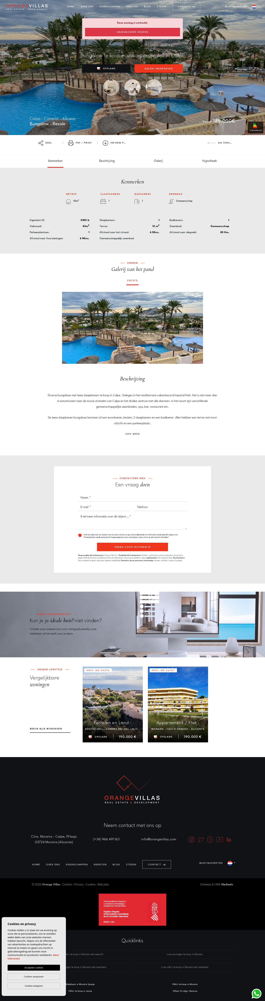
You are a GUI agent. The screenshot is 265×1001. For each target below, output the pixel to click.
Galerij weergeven (158, 69)
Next (198, 328)
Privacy (78, 884)
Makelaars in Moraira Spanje (80, 984)
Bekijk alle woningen (46, 729)
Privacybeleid (89, 537)
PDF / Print (80, 143)
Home (71, 7)
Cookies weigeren (34, 985)
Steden (161, 7)
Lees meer (132, 434)
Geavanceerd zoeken (132, 32)
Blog (147, 7)
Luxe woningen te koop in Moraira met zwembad (80, 967)
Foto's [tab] (132, 280)
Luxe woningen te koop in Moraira (185, 954)
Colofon (67, 884)
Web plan (103, 884)
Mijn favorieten (236, 7)
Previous (67, 328)
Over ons (87, 7)
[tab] (55, 161)
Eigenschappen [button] (110, 7)
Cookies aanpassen (34, 976)
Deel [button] (45, 143)
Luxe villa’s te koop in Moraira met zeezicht (80, 954)
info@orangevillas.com (158, 839)
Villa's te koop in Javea (80, 991)
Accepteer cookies (34, 967)
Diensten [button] (132, 7)
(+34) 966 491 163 (106, 839)
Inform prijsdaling (116, 143)
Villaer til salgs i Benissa (185, 991)
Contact (186, 7)
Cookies (90, 884)
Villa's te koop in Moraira (185, 984)
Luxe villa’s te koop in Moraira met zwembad (184, 967)
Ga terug (220, 143)
